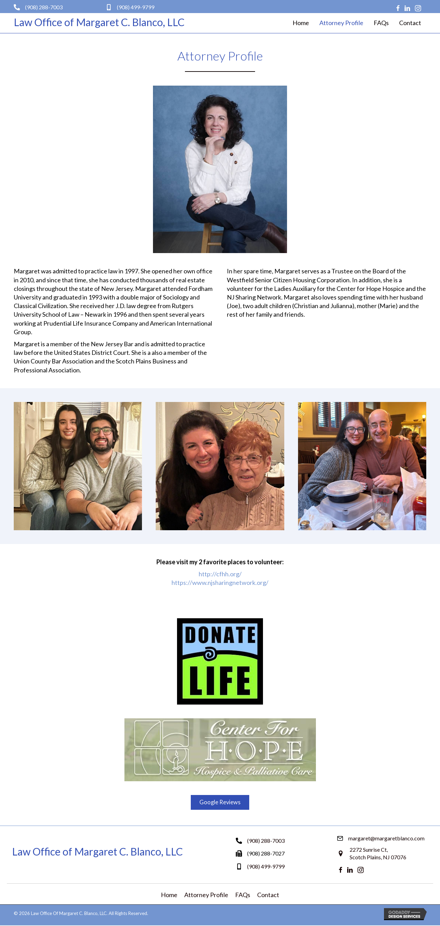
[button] (220, 802)
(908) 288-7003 (44, 7)
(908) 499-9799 (135, 7)
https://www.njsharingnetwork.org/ (220, 582)
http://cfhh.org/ (220, 574)
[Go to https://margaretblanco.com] (100, 22)
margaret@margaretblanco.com (386, 839)
